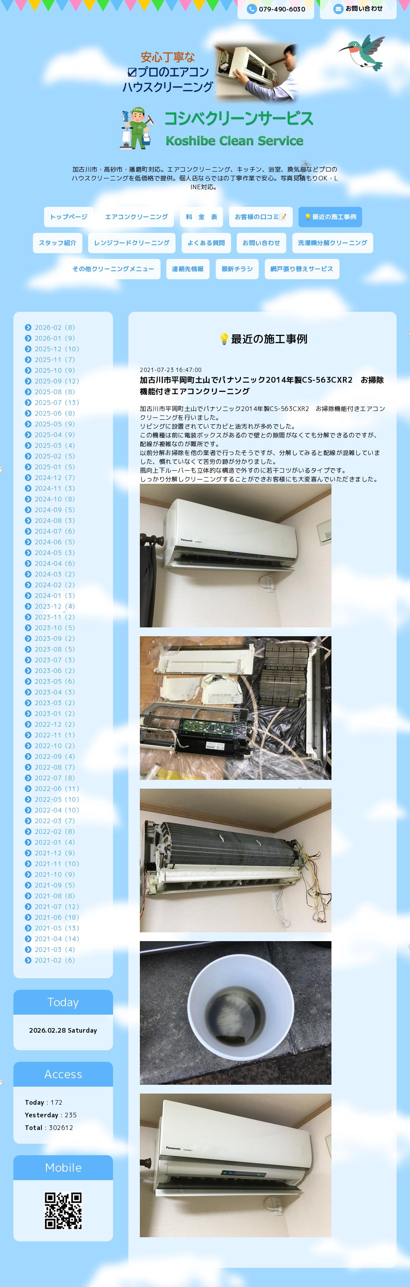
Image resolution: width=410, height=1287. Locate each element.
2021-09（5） (57, 885)
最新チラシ (237, 269)
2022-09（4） (57, 756)
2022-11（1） (57, 735)
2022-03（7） (57, 821)
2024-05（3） (57, 553)
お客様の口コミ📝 (261, 217)
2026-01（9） (57, 338)
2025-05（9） (57, 424)
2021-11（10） (59, 864)
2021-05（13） (59, 928)
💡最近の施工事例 (330, 217)
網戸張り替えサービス (302, 269)
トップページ (69, 217)
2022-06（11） (59, 788)
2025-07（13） (59, 402)
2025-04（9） (57, 435)
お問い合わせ (358, 9)
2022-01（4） (57, 842)
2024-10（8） (57, 499)
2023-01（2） (57, 713)
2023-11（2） (57, 617)
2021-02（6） (57, 960)
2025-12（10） (59, 349)
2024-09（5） (57, 510)
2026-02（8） (57, 327)
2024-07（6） (57, 531)
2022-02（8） (57, 831)
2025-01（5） (57, 467)
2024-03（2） (57, 574)
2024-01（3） (57, 595)
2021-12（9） (57, 853)
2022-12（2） (57, 724)
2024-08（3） (57, 520)
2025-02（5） (57, 456)
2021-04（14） (59, 939)
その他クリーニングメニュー (113, 269)
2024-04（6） (57, 563)
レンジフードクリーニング (132, 243)
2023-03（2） (57, 703)
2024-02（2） (57, 585)
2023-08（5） (57, 649)
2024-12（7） (57, 477)
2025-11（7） (57, 359)
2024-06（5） (57, 542)
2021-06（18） (59, 917)
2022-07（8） (57, 778)
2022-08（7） (57, 767)
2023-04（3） (57, 692)
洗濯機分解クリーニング (333, 243)
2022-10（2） (57, 746)
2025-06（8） (57, 413)
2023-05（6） (57, 681)
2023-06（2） (57, 670)
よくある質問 (206, 243)
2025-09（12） (59, 381)
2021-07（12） (59, 906)
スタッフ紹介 (58, 243)
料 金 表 (202, 217)
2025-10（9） (57, 370)
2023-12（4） (57, 606)
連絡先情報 (188, 269)
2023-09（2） (57, 638)
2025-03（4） (57, 445)
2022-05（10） (59, 799)
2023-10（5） (57, 628)
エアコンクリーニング (136, 217)
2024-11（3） (57, 488)
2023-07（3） (57, 660)
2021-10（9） (57, 874)
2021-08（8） (57, 896)
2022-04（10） (59, 810)
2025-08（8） (57, 392)
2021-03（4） (57, 949)
